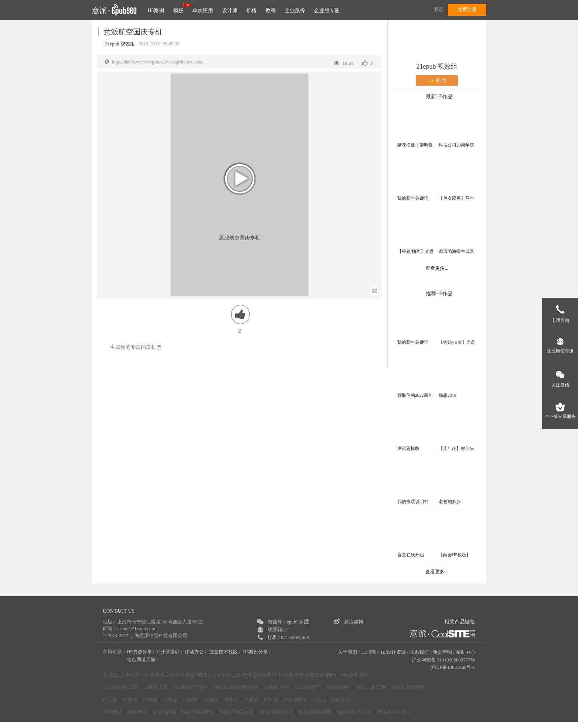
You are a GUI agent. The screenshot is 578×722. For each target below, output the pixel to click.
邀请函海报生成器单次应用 (456, 251)
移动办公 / (196, 651)
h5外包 (271, 699)
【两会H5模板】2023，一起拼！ (455, 555)
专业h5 (210, 699)
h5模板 (150, 699)
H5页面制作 (307, 687)
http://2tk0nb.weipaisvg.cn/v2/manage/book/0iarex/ (157, 62)
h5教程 (130, 699)
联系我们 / (420, 652)
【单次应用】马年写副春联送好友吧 (456, 198)
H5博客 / (370, 652)
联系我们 (277, 629)
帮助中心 (465, 652)
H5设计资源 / (394, 652)
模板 (178, 10)
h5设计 (230, 699)
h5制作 (190, 699)
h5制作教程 (296, 699)
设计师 (229, 10)
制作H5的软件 (371, 687)
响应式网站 (165, 712)
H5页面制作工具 (223, 675)
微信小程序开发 (394, 712)
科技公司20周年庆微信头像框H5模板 (457, 145)
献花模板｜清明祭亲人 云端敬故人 (415, 145)
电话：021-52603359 (288, 637)
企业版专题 (327, 10)
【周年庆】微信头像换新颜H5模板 (456, 448)
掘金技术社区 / (225, 651)
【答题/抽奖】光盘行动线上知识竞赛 (415, 251)
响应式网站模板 (315, 712)
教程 (270, 10)
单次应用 (202, 10)
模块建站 (112, 712)
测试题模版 (408, 448)
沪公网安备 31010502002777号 (443, 660)
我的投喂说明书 (412, 501)
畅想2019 (447, 395)
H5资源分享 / (141, 651)
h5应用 (319, 699)
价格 (251, 10)
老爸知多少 (450, 501)
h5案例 (251, 699)
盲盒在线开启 (410, 554)
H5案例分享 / (257, 651)
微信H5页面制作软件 (236, 687)
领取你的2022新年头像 (415, 395)
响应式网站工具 (237, 712)
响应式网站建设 (198, 712)
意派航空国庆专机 (133, 32)
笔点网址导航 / (143, 659)
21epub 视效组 (437, 66)
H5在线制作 (338, 687)
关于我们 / (349, 652)
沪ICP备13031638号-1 (452, 667)
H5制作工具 (155, 687)
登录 (438, 9)
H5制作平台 (276, 687)
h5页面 (170, 699)
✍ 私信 (437, 80)
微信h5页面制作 (409, 687)
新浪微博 (353, 622)
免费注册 (467, 9)
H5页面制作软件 (191, 687)
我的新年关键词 (412, 198)
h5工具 (110, 699)
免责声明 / (444, 652)
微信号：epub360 (288, 622)
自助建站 (137, 712)
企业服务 (295, 10)
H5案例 (155, 10)
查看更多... (436, 268)
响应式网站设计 (276, 712)
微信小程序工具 (355, 712)
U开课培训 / (170, 651)
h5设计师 (340, 699)
